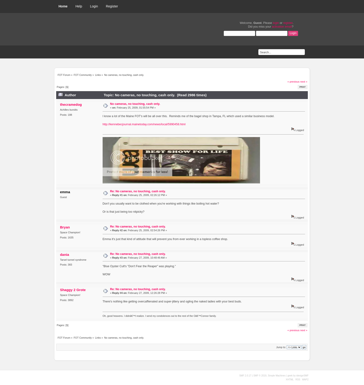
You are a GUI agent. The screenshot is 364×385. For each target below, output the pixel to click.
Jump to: (281, 347)
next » (303, 81)
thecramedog (71, 104)
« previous (293, 81)
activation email (282, 26)
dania (64, 255)
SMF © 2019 (259, 375)
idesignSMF (302, 375)
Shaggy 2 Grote (73, 290)
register (288, 23)
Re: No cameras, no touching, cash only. (138, 191)
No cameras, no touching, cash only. (135, 104)
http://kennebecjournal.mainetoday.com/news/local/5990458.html (144, 124)
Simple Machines (277, 375)
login (276, 23)
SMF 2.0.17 (245, 375)
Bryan (65, 227)
